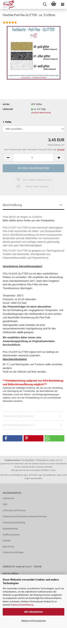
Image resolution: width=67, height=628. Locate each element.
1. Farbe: (7, 122)
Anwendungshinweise (18, 416)
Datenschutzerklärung (22, 604)
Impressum (8, 498)
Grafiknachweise (11, 534)
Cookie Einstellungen (13, 552)
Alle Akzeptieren (33, 611)
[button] (13, 438)
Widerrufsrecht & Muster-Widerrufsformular (25, 516)
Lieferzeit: (8, 109)
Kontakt (7, 540)
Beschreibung (12, 205)
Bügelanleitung (10, 528)
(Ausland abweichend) (41, 112)
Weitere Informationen (33, 620)
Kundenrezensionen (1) (19, 425)
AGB (5, 504)
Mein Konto (8, 546)
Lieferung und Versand (14, 510)
